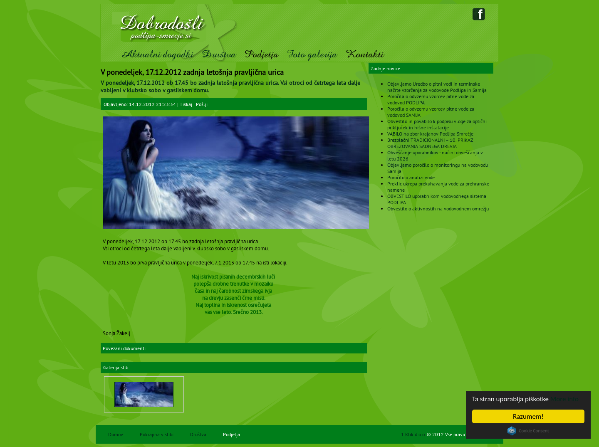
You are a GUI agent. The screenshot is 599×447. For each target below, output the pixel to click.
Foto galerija (312, 54)
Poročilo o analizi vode (411, 177)
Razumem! (528, 416)
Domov (115, 434)
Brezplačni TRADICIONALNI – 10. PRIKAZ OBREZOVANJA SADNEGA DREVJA (430, 143)
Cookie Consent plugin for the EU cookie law (528, 430)
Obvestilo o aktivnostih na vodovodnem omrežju (438, 208)
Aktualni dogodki (157, 54)
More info (564, 399)
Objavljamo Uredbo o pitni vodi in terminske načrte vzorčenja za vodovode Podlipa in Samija (437, 87)
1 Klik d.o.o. (414, 434)
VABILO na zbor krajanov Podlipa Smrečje (430, 134)
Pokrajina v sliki (156, 434)
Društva (219, 54)
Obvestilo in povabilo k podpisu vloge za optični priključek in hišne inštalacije (437, 124)
